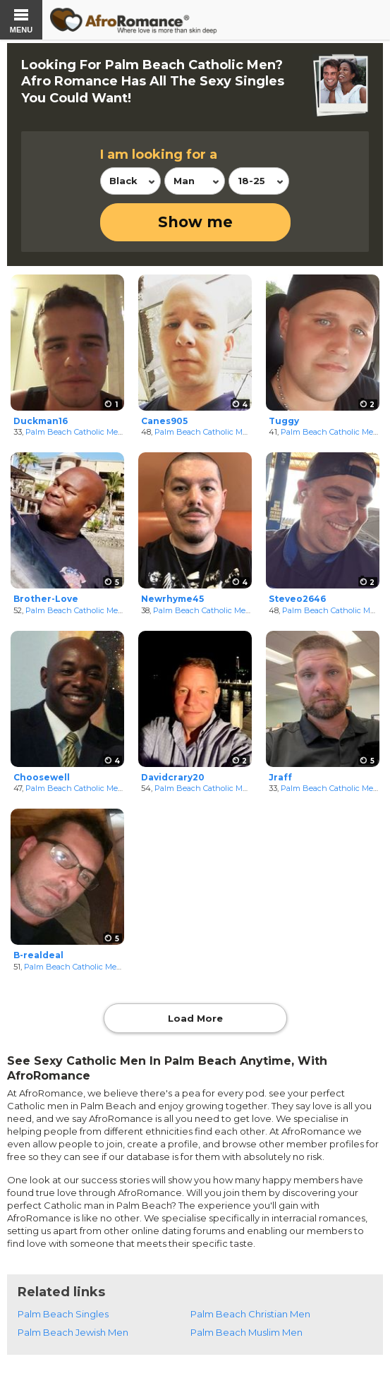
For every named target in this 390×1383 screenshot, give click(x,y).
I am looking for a (158, 154)
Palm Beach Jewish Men (73, 1332)
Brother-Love (45, 598)
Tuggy (284, 421)
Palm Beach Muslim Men (246, 1332)
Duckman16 (40, 421)
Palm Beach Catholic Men (74, 432)
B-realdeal (38, 955)
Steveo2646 (297, 598)
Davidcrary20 (173, 777)
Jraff (280, 777)
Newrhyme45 (172, 598)
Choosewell (41, 777)
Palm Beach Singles (63, 1313)
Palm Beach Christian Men (250, 1313)
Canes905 (164, 421)
